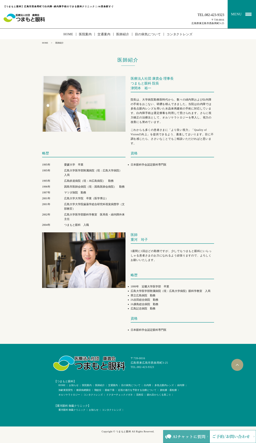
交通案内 (104, 34)
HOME (68, 34)
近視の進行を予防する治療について (137, 390)
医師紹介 (122, 34)
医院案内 (85, 34)
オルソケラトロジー (69, 394)
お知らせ (74, 385)
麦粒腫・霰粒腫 (168, 390)
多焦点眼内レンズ (164, 385)
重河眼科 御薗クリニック (72, 410)
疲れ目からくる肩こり (159, 394)
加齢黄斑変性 (65, 390)
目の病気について (148, 34)
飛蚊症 (97, 390)
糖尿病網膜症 (83, 390)
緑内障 (180, 385)
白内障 (147, 385)
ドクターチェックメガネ (119, 394)
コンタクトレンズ (180, 34)
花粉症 (139, 394)
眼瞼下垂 (110, 390)
